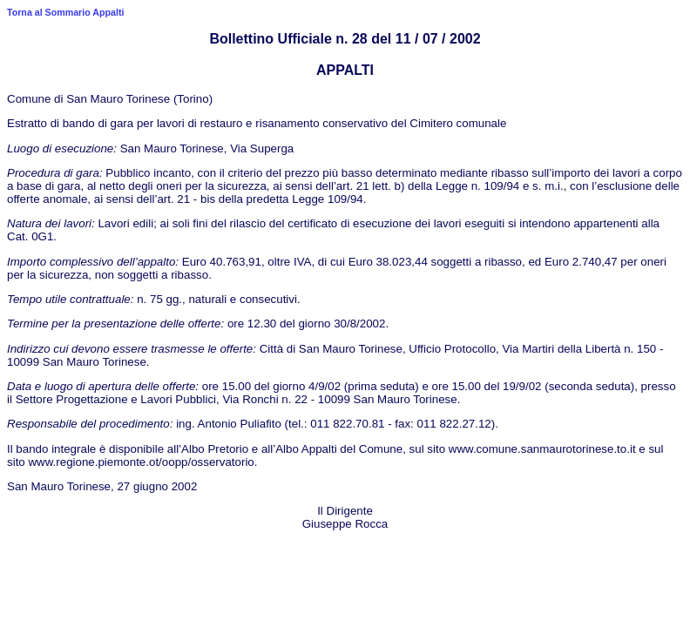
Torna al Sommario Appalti (65, 12)
